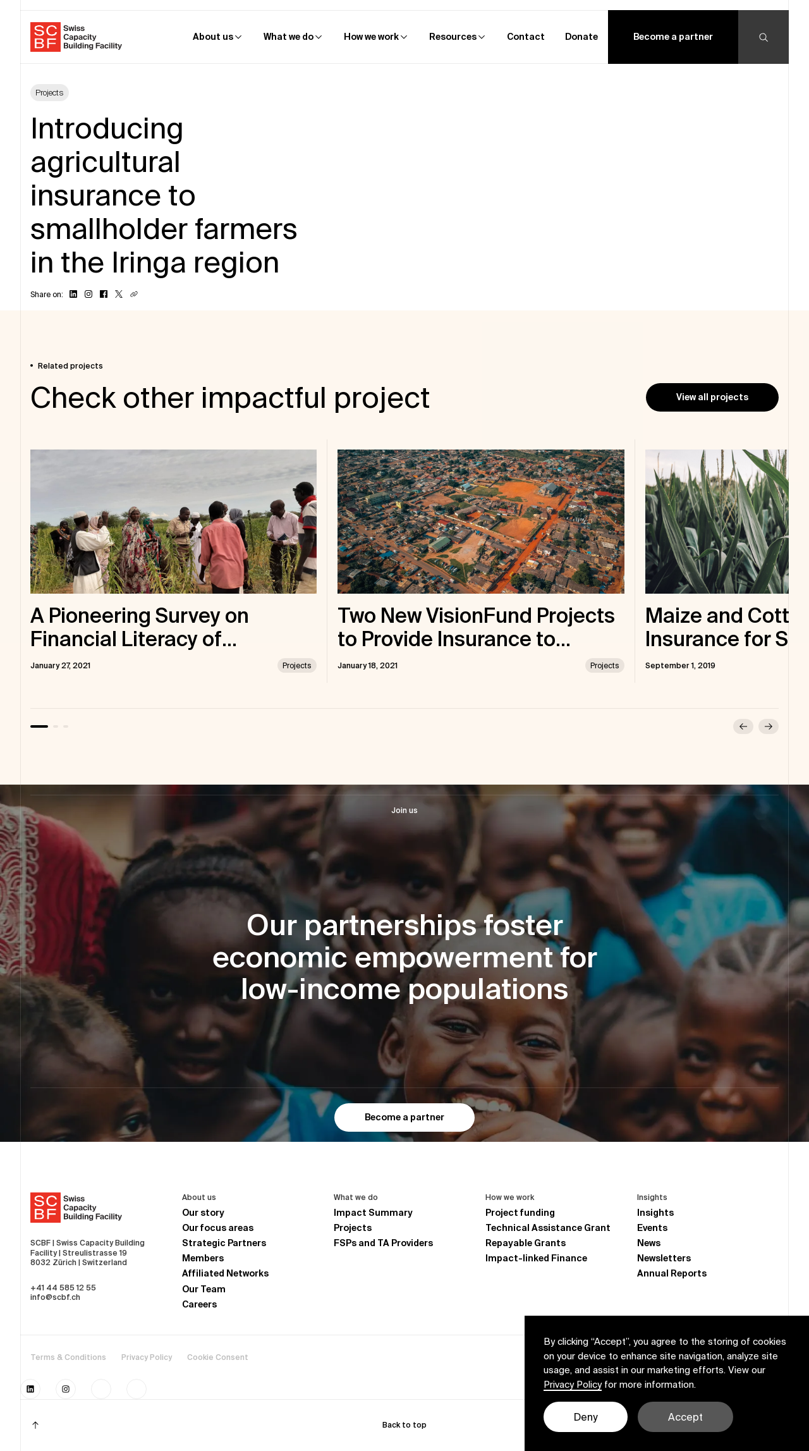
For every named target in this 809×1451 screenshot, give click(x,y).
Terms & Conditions (68, 1357)
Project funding (520, 1213)
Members (203, 1258)
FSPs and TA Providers (383, 1243)
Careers (199, 1304)
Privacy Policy (146, 1357)
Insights (655, 1213)
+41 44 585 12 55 (63, 1287)
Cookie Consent (217, 1357)
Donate (581, 37)
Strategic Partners (224, 1243)
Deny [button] (585, 1417)
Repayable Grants (525, 1243)
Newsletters (664, 1258)
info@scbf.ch (55, 1297)
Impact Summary (373, 1213)
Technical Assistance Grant (548, 1228)
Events (652, 1228)
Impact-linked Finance (536, 1258)
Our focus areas (217, 1228)
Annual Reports (672, 1273)
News (648, 1243)
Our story (203, 1213)
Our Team (204, 1289)
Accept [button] (685, 1417)
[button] (218, 37)
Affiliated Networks (225, 1273)
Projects (353, 1228)
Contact (526, 37)
